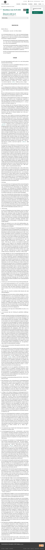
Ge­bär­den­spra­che (37, 1)
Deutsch (25, 1)
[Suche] (43, 4)
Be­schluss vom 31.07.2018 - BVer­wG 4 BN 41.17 (37, 12)
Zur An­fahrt (22, 544)
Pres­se (42, 1)
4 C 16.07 (4, 123)
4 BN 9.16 (24, 141)
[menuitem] (18, 4)
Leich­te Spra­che (31, 1)
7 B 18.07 (10, 356)
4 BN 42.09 (3, 125)
